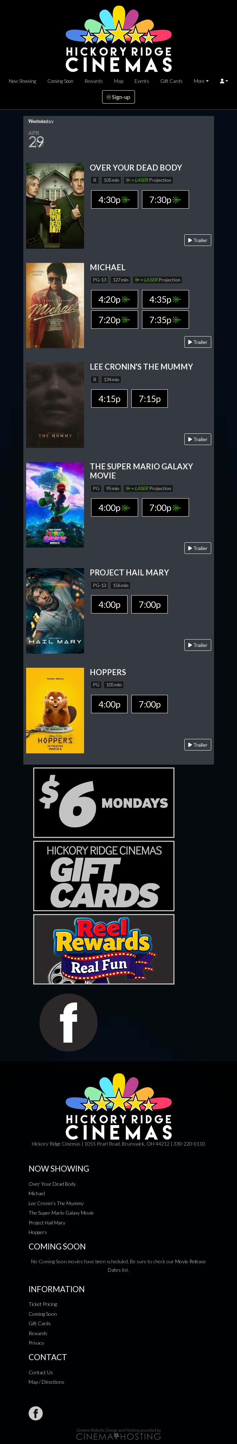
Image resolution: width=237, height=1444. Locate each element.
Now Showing (22, 81)
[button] (224, 81)
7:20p (114, 319)
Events (142, 81)
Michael (37, 1193)
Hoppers (38, 1232)
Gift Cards (171, 81)
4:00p (114, 507)
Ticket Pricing (43, 1304)
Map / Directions (46, 1382)
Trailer (197, 240)
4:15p (109, 398)
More (199, 81)
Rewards (94, 81)
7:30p (165, 199)
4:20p (114, 299)
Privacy (36, 1343)
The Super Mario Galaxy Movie (61, 1213)
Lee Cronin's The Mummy (56, 1203)
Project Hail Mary (47, 1223)
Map (118, 81)
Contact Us (41, 1372)
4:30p (114, 199)
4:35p (165, 299)
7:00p (165, 507)
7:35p (165, 319)
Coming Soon (60, 81)
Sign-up (118, 96)
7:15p (149, 398)
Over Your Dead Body (52, 1184)
